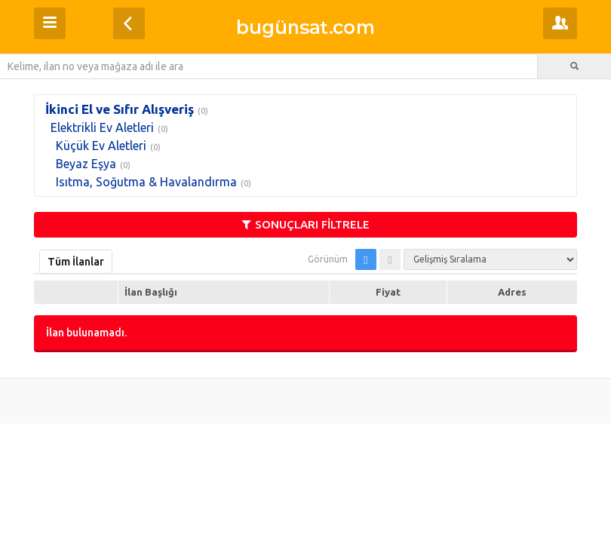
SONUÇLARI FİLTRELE (306, 224)
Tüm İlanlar (76, 262)
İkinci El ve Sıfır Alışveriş (119, 109)
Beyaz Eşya (86, 163)
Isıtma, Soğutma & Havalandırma (146, 182)
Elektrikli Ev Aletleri (102, 127)
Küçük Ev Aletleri (101, 145)
